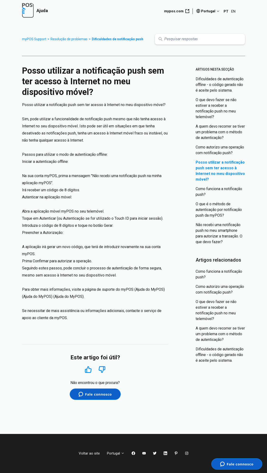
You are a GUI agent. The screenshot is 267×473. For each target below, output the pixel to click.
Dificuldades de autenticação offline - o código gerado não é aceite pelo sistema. (220, 85)
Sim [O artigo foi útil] (88, 369)
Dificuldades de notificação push (117, 39)
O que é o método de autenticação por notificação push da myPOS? (219, 210)
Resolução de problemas (69, 39)
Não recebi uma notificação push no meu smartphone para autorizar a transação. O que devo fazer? (219, 233)
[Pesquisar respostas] (200, 39)
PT (226, 11)
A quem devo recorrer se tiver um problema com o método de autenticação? (220, 132)
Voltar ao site (89, 453)
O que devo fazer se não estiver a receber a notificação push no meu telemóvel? (216, 108)
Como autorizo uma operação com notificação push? (220, 150)
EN (233, 11)
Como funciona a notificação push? (219, 192)
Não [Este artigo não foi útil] (102, 369)
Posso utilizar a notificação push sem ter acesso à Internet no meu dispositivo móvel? (220, 171)
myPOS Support (34, 39)
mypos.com (176, 11)
